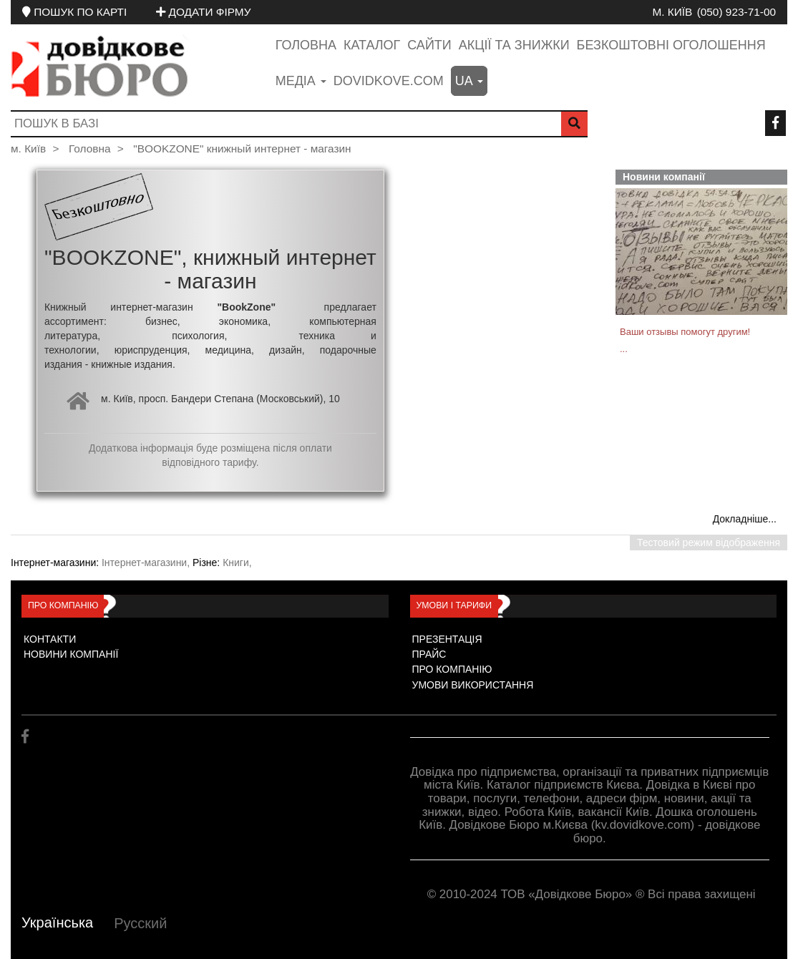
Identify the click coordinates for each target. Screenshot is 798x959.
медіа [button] (301, 81)
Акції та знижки (514, 45)
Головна (306, 45)
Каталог (372, 45)
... (624, 349)
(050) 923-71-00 (736, 12)
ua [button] (469, 81)
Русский (140, 923)
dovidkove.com (389, 81)
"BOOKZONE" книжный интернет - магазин (242, 148)
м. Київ (672, 12)
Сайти (429, 45)
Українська (57, 922)
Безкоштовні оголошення (671, 45)
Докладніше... (745, 519)
